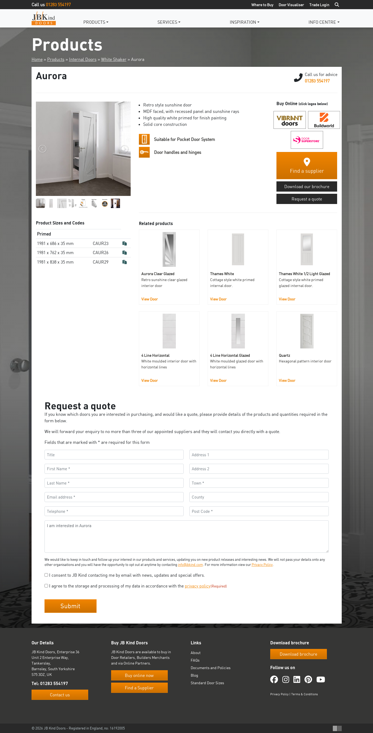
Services (167, 22)
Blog (194, 675)
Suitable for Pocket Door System (184, 139)
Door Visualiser (291, 4)
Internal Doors (83, 59)
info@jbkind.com (190, 564)
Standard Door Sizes (207, 682)
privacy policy (197, 586)
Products (94, 22)
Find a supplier (307, 166)
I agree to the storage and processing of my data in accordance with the (138, 586)
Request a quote (307, 199)
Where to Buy (262, 4)
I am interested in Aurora (187, 536)
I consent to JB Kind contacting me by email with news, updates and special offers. (127, 575)
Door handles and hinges (177, 152)
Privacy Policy (262, 564)
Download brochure (298, 653)
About (196, 652)
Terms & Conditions (304, 694)
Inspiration (243, 22)
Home (37, 59)
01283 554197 (58, 4)
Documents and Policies (211, 667)
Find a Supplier (139, 687)
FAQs (195, 660)
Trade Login (319, 4)
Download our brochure (306, 186)
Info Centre (322, 22)
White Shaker (113, 59)
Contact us (60, 694)
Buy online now (139, 675)
